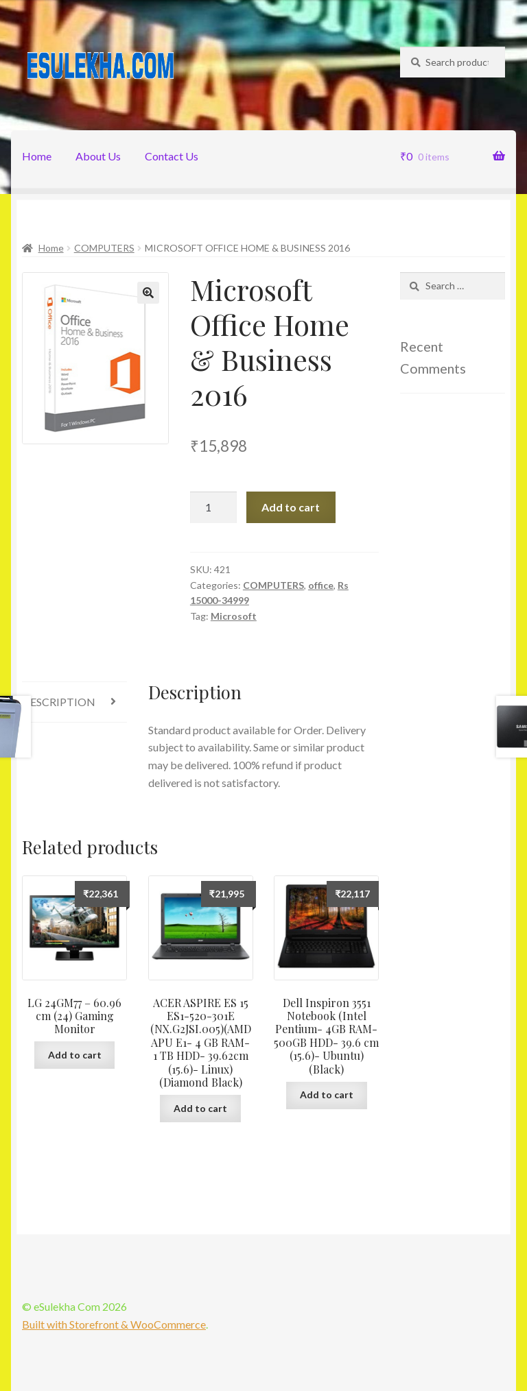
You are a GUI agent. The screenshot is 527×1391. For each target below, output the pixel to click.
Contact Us (171, 155)
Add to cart (290, 506)
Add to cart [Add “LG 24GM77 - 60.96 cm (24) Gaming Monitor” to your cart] (75, 1055)
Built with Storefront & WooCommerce (114, 1324)
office (320, 585)
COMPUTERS (104, 248)
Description (58, 701)
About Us (98, 155)
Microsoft (234, 616)
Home (36, 155)
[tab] (74, 702)
